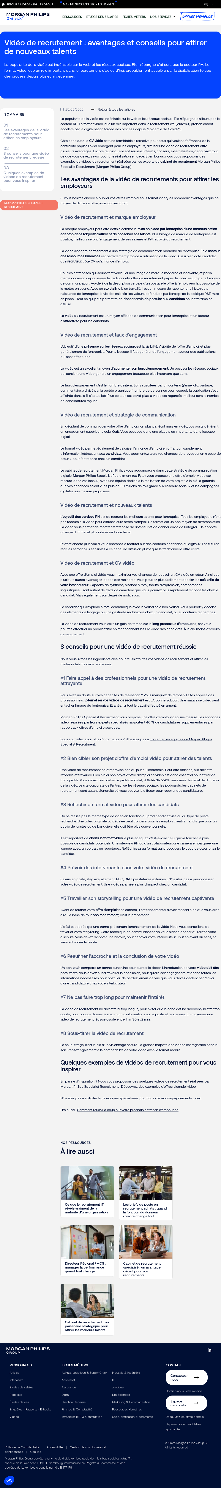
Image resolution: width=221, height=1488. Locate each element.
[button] (9, 1480)
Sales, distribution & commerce (132, 1416)
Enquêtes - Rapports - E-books (30, 1409)
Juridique (118, 1387)
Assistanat (68, 1380)
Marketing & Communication (131, 1402)
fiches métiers (134, 17)
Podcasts (16, 1394)
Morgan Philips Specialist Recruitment (23, 205)
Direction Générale (74, 1402)
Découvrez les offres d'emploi (185, 1416)
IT (113, 1380)
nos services (161, 17)
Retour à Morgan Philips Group (29, 4)
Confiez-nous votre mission (184, 1391)
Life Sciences (121, 1394)
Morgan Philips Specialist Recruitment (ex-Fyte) (109, 475)
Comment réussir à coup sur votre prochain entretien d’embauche (127, 1110)
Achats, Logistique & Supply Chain (84, 1372)
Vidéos (14, 1416)
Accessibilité (55, 1447)
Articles (14, 1372)
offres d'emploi (197, 16)
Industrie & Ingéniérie (126, 1372)
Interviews (16, 1380)
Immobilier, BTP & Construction (82, 1416)
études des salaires (102, 17)
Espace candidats (178, 1403)
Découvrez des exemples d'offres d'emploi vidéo (158, 1086)
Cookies (35, 1451)
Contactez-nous (179, 1377)
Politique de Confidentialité (22, 1447)
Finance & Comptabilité (77, 1409)
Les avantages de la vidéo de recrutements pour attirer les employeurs (26, 133)
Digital (65, 1394)
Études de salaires (21, 1387)
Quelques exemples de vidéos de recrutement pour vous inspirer (23, 176)
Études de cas (19, 1402)
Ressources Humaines (127, 1409)
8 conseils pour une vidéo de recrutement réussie (26, 155)
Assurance (69, 1387)
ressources (72, 17)
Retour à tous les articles (116, 109)
